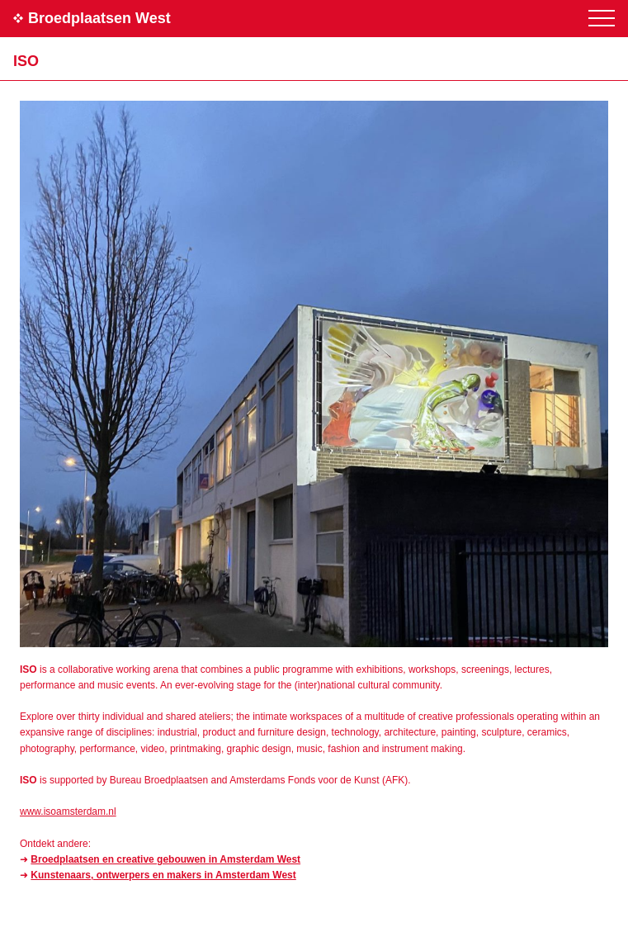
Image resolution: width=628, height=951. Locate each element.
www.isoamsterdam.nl (68, 811)
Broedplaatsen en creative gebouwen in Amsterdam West (165, 859)
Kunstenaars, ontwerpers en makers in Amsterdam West (163, 875)
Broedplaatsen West (99, 18)
